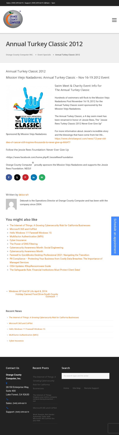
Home (66, 388)
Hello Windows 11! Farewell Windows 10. (31, 232)
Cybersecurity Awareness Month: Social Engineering (36, 247)
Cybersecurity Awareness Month (26, 251)
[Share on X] (17, 177)
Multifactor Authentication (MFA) (27, 236)
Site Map (77, 388)
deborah (24, 194)
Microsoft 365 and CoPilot (23, 229)
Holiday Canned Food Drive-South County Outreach (37, 295)
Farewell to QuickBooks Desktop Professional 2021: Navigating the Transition (49, 255)
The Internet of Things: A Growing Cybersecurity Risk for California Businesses (50, 225)
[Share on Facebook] (9, 177)
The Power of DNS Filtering (23, 244)
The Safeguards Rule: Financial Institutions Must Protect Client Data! (45, 269)
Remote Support (91, 388)
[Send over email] (42, 177)
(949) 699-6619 (17, 3)
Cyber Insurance (18, 240)
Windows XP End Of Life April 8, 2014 (28, 291)
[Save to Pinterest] (25, 177)
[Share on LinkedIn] (34, 177)
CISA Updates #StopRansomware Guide (30, 266)
